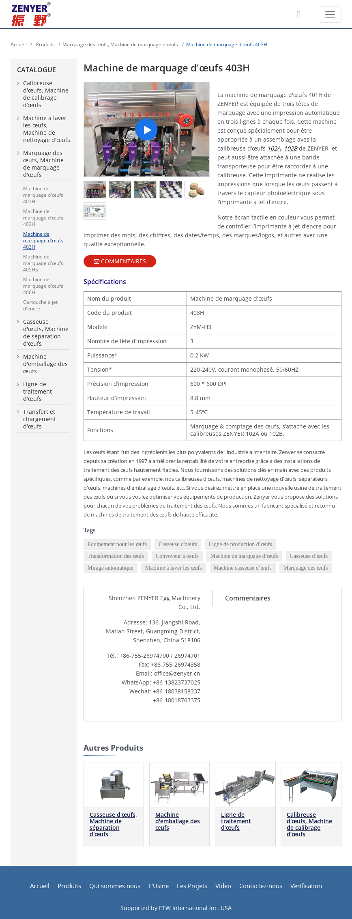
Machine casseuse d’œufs (243, 568)
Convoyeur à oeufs (177, 556)
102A (274, 148)
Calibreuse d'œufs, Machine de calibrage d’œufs (309, 824)
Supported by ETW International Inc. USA (176, 908)
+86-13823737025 (176, 682)
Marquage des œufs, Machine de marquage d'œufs (120, 44)
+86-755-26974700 (144, 655)
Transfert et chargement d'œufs (39, 419)
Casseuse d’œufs (309, 556)
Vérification (306, 886)
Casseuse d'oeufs (178, 544)
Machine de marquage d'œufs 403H (43, 240)
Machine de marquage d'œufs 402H (43, 218)
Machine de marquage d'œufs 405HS (43, 263)
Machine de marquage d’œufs (244, 556)
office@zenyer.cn (177, 673)
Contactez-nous (260, 886)
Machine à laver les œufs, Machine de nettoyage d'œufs (46, 129)
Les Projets (192, 886)
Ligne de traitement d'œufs (236, 821)
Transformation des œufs (116, 556)
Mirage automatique (110, 568)
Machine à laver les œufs (173, 568)
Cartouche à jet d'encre (40, 305)
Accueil (19, 44)
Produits (45, 44)
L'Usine (158, 886)
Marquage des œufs (305, 568)
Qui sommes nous (114, 886)
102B (290, 148)
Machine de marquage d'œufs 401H (43, 195)
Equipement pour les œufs (117, 544)
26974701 (187, 655)
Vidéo (223, 886)
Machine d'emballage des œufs (177, 821)
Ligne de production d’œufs (240, 544)
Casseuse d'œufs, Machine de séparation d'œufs (113, 824)
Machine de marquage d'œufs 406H (43, 286)
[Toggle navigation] (330, 14)
